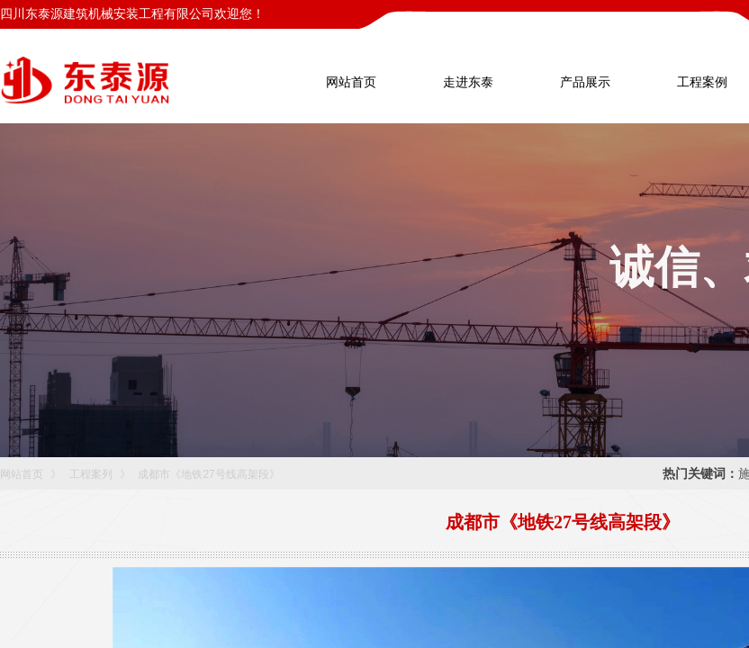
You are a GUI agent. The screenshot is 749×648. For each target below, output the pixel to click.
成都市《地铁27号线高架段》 (208, 474)
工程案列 (91, 474)
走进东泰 (468, 82)
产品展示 (585, 82)
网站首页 (21, 474)
